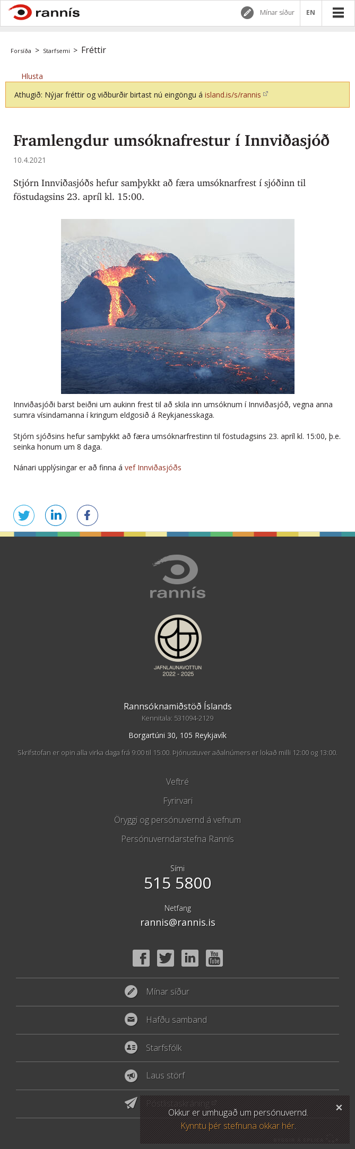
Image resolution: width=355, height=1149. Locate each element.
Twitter (165, 958)
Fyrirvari (178, 800)
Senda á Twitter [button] (23, 515)
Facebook (141, 958)
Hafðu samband (176, 1020)
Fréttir (93, 50)
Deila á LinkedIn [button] (55, 515)
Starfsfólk (163, 1048)
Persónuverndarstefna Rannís (177, 839)
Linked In (189, 958)
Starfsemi (56, 51)
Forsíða (21, 51)
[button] (32, 76)
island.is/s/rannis (233, 95)
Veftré (177, 781)
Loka (339, 1106)
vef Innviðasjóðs (155, 467)
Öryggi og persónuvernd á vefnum (177, 820)
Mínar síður (277, 12)
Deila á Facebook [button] (87, 515)
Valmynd (338, 12)
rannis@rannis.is (177, 922)
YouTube (214, 958)
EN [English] (311, 13)
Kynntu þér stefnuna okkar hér (237, 1126)
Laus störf (165, 1076)
